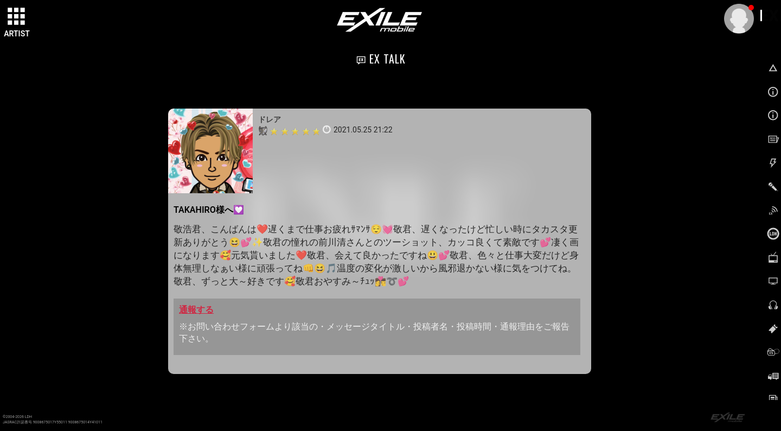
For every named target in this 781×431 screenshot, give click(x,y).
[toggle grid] (17, 17)
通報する (196, 310)
